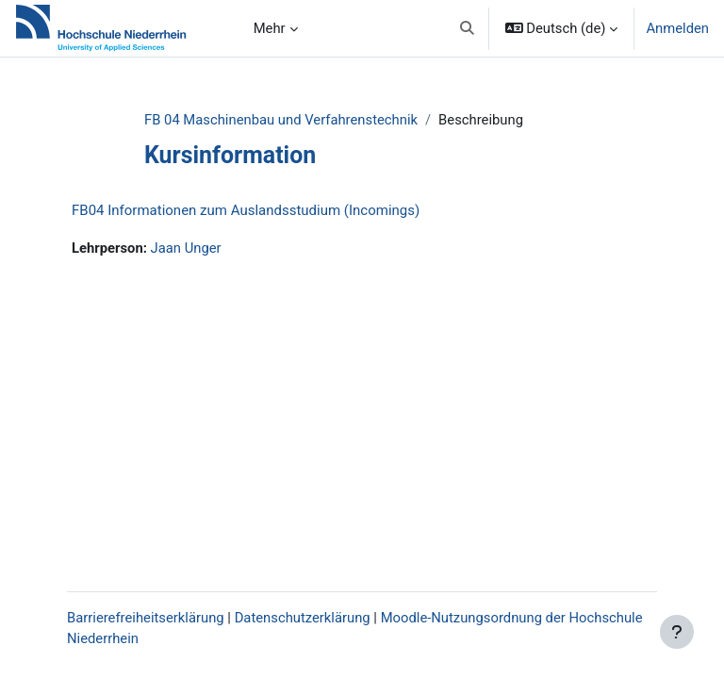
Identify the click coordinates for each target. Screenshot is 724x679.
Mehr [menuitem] (270, 28)
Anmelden (677, 28)
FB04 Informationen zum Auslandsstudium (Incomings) (246, 210)
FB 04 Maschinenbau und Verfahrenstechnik (281, 119)
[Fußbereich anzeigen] (677, 632)
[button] (467, 28)
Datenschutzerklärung (302, 617)
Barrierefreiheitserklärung (145, 617)
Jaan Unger (186, 248)
